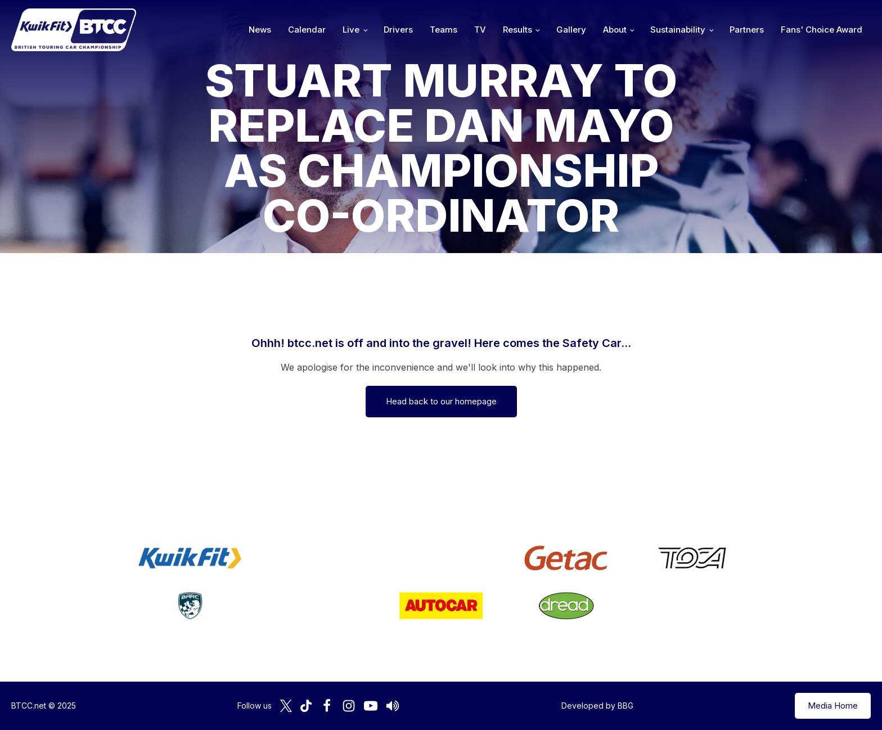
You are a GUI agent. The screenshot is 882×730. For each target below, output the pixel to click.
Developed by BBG (597, 705)
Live (351, 29)
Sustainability (677, 29)
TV (480, 29)
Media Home (833, 705)
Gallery (571, 29)
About (615, 29)
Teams (443, 29)
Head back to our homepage (441, 401)
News (260, 29)
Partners (747, 29)
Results (517, 29)
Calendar (307, 29)
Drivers (398, 29)
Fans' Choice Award (821, 29)
